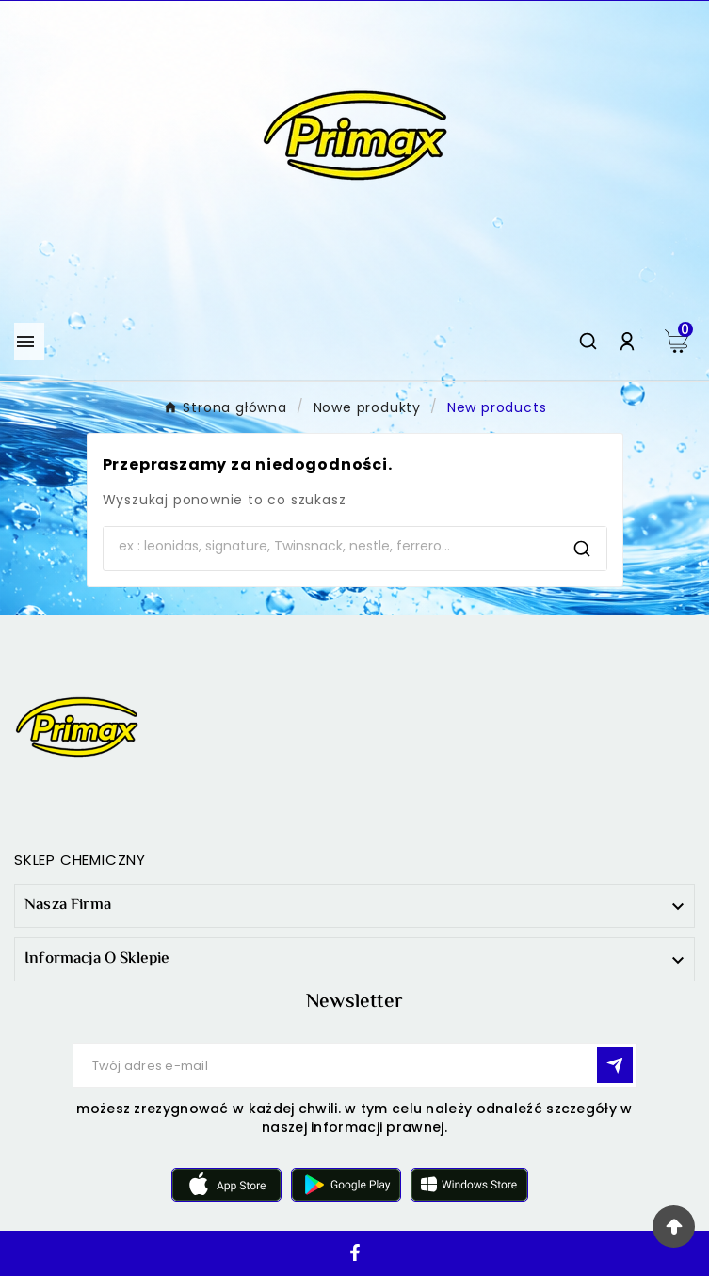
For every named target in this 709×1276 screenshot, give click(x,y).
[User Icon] (627, 341)
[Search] (330, 546)
